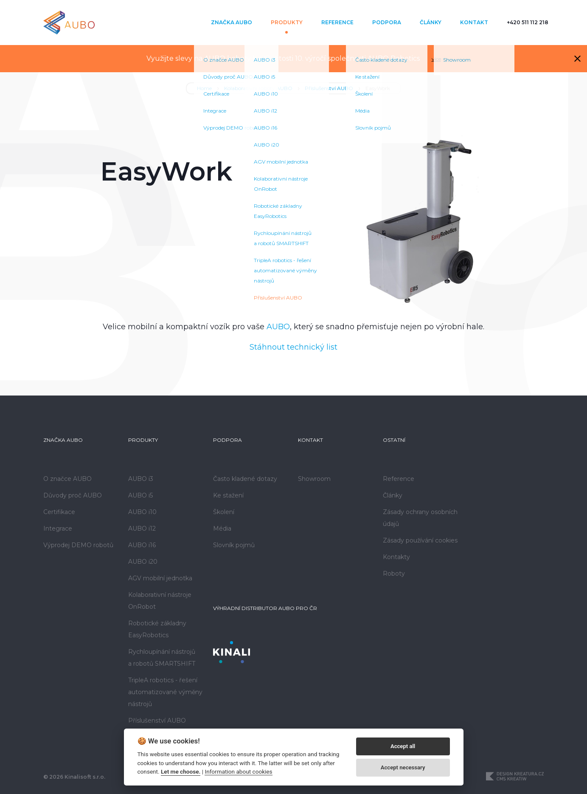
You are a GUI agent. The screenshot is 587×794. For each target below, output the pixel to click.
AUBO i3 (140, 479)
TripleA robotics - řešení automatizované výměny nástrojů (165, 692)
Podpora (386, 22)
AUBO (278, 326)
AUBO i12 (142, 528)
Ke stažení (228, 495)
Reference (337, 22)
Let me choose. (180, 771)
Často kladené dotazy (245, 479)
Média (222, 528)
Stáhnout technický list (293, 347)
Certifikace (59, 512)
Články (430, 22)
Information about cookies (238, 771)
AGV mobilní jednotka (160, 578)
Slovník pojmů (234, 545)
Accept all (402, 746)
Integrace (57, 528)
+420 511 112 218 (527, 22)
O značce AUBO (67, 479)
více (436, 59)
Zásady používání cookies (420, 540)
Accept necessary (403, 767)
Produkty (287, 22)
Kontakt (474, 22)
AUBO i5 (140, 495)
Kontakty (396, 557)
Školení (223, 512)
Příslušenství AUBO (329, 88)
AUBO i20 (142, 561)
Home (204, 88)
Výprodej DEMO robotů (78, 545)
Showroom (314, 479)
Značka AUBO (231, 22)
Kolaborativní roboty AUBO (258, 88)
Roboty (394, 573)
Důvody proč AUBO (72, 495)
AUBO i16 (142, 545)
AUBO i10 (142, 512)
